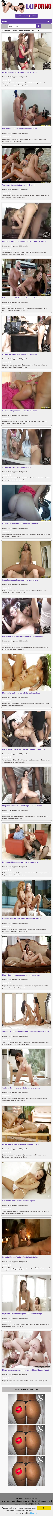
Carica (26, 16)
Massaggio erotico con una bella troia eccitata (21, 693)
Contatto (28, 1498)
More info (33, 1513)
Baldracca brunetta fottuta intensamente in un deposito (25, 298)
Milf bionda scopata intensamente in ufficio (19, 128)
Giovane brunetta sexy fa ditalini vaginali (18, 1201)
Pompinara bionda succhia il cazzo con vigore (20, 862)
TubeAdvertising (32, 1489)
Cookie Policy (36, 1504)
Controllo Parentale (34, 1501)
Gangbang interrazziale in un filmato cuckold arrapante (24, 241)
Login (19, 16)
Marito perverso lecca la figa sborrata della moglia (22, 636)
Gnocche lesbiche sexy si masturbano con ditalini (21, 918)
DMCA (43, 1501)
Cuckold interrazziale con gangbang (16, 467)
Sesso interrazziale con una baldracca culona (20, 580)
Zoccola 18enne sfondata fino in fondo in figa (20, 1257)
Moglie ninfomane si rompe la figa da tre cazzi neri (22, 806)
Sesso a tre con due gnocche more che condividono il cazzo (25, 1031)
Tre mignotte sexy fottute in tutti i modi (18, 185)
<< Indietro (20, 1389)
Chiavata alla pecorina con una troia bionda (19, 411)
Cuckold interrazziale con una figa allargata (19, 354)
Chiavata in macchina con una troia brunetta (20, 523)
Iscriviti (33, 16)
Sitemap (34, 1498)
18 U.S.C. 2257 (26, 1504)
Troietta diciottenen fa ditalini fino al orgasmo (21, 1088)
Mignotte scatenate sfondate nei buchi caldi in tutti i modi (25, 1370)
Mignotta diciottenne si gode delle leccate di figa (22, 1314)
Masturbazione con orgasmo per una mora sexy (21, 975)
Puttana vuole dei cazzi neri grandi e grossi (19, 72)
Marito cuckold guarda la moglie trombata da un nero (23, 749)
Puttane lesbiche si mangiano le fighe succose (20, 1144)
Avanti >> (33, 1389)
